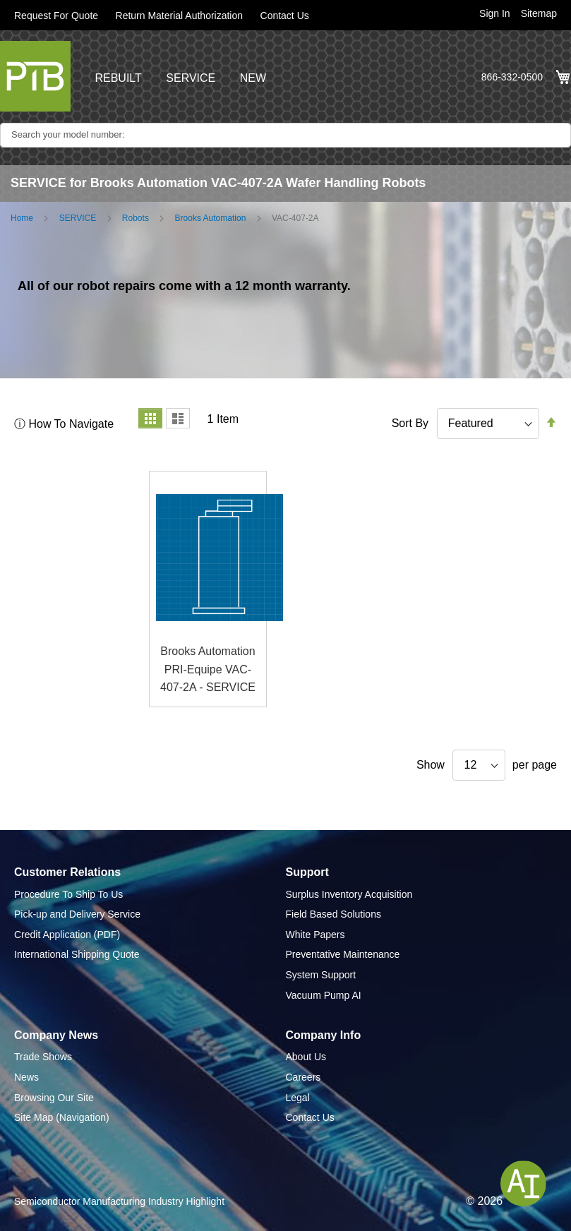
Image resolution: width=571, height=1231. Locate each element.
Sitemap (539, 13)
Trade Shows (43, 1056)
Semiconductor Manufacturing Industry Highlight (119, 1201)
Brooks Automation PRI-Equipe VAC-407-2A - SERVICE (208, 669)
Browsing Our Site (54, 1097)
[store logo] (35, 76)
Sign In (494, 13)
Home (22, 218)
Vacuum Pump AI (323, 995)
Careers (303, 1077)
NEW (253, 78)
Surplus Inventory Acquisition (349, 894)
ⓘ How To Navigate (64, 424)
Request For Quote (56, 15)
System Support (321, 974)
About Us (306, 1056)
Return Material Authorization (180, 15)
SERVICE (190, 78)
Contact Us (284, 15)
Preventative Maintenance (343, 954)
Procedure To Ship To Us (68, 894)
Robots (135, 218)
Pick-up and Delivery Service (77, 914)
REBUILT (118, 78)
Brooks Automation (210, 218)
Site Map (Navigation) (61, 1117)
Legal (298, 1097)
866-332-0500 (512, 77)
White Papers (315, 934)
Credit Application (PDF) (67, 934)
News (26, 1077)
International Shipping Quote (76, 954)
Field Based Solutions (333, 914)
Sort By (410, 423)
